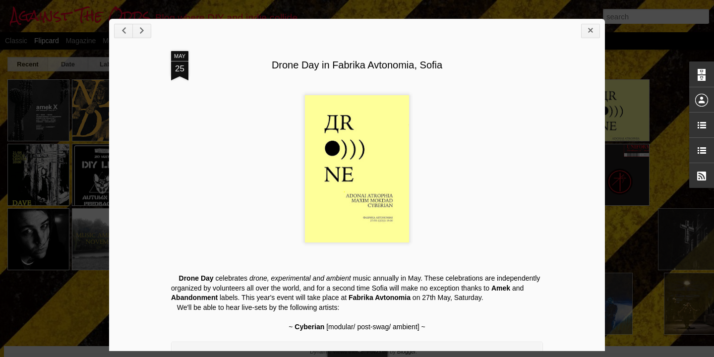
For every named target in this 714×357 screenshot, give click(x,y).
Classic (16, 41)
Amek (500, 288)
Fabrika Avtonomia (380, 297)
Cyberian (309, 327)
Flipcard (46, 41)
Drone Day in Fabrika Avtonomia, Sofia (357, 65)
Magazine (81, 41)
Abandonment (194, 297)
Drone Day (196, 278)
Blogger (406, 352)
